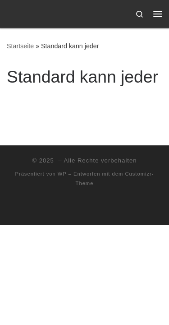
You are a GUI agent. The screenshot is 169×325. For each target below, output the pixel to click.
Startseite (20, 46)
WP (62, 173)
